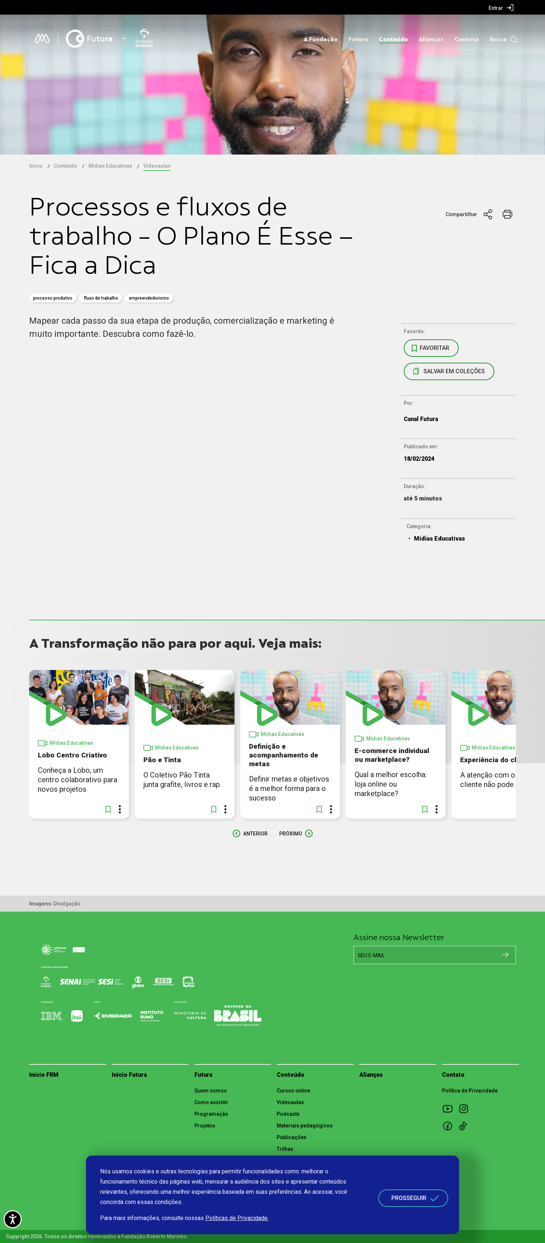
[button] (108, 809)
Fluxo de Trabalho (101, 298)
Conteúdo (393, 39)
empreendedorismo (149, 298)
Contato (466, 39)
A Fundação (320, 39)
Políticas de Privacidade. (237, 1218)
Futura (358, 39)
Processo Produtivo (52, 298)
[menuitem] (501, 7)
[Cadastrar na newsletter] (505, 954)
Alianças (431, 39)
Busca (498, 39)
